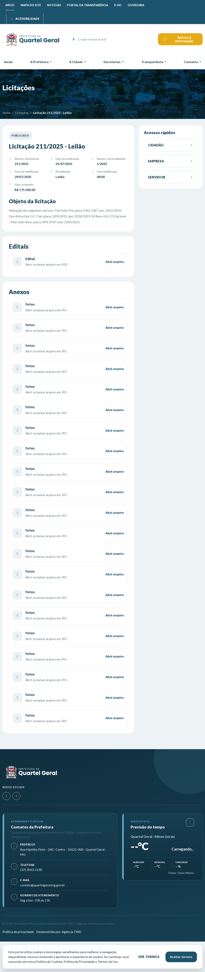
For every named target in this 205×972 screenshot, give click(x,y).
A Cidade (76, 62)
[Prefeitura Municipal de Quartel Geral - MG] (32, 39)
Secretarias (112, 62)
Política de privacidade (18, 932)
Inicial (8, 62)
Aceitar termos (181, 957)
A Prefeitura (39, 62)
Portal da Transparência (87, 5)
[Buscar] (73, 39)
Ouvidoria (136, 5)
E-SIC (118, 5)
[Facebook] (16, 796)
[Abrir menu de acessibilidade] (24, 19)
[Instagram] (6, 796)
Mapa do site (31, 5)
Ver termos (148, 957)
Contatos (191, 62)
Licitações (22, 113)
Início (9, 5)
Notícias (54, 5)
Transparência (152, 62)
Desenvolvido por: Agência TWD (58, 932)
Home (6, 113)
